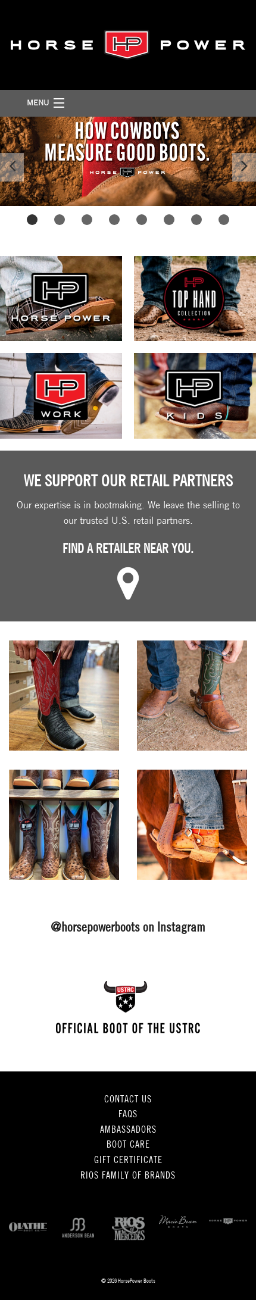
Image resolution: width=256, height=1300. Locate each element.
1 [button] (32, 219)
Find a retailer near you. (128, 550)
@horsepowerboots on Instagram (128, 928)
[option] (128, 161)
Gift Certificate (128, 1160)
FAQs (128, 1115)
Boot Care (128, 1145)
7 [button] (196, 219)
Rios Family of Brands (128, 1176)
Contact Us (128, 1100)
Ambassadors (128, 1130)
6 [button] (169, 219)
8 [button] (224, 219)
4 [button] (114, 219)
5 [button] (142, 219)
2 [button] (60, 219)
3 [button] (87, 219)
